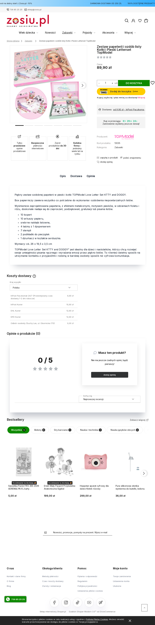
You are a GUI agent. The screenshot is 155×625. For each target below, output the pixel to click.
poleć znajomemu (132, 157)
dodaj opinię (109, 375)
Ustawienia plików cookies (90, 591)
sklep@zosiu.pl (34, 9)
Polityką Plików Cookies (97, 619)
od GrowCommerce (106, 611)
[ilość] (105, 82)
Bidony (39, 429)
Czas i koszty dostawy (53, 581)
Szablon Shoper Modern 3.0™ (82, 611)
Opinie (91, 176)
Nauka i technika (91, 429)
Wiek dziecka (14, 32)
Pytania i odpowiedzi (87, 576)
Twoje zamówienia (122, 576)
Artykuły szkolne (97, 32)
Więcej (141, 32)
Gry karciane (62, 429)
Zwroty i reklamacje (51, 586)
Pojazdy (60, 32)
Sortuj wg (87, 395)
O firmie (10, 581)
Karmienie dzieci (121, 32)
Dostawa (76, 176)
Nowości (32, 32)
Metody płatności (50, 576)
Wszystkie (18, 429)
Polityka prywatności (87, 586)
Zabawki (45, 32)
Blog (9, 586)
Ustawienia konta (121, 581)
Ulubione (117, 586)
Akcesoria (77, 32)
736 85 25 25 (16, 9)
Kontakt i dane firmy (16, 576)
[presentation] (83, 85)
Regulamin (83, 581)
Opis (63, 176)
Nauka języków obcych (125, 429)
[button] (19, 125)
